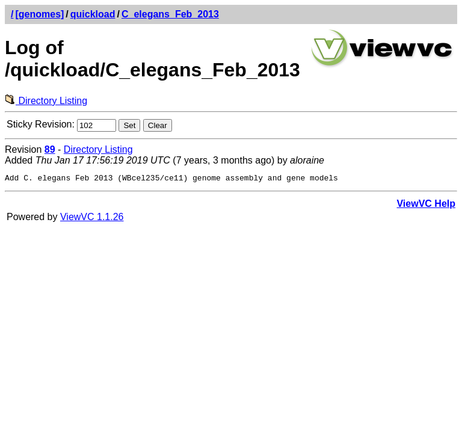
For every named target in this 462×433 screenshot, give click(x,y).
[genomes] (39, 14)
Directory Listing (46, 101)
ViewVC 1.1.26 (92, 218)
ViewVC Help (425, 205)
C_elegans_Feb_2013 (170, 14)
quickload (93, 14)
